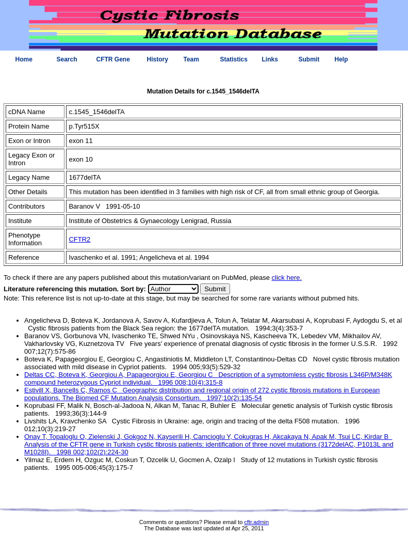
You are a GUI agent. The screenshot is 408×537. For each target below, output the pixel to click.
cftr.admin (256, 522)
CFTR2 (79, 239)
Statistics (234, 59)
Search (67, 59)
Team (191, 59)
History (157, 59)
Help (341, 59)
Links (270, 59)
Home (23, 59)
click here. (287, 277)
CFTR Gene (113, 59)
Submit (309, 59)
